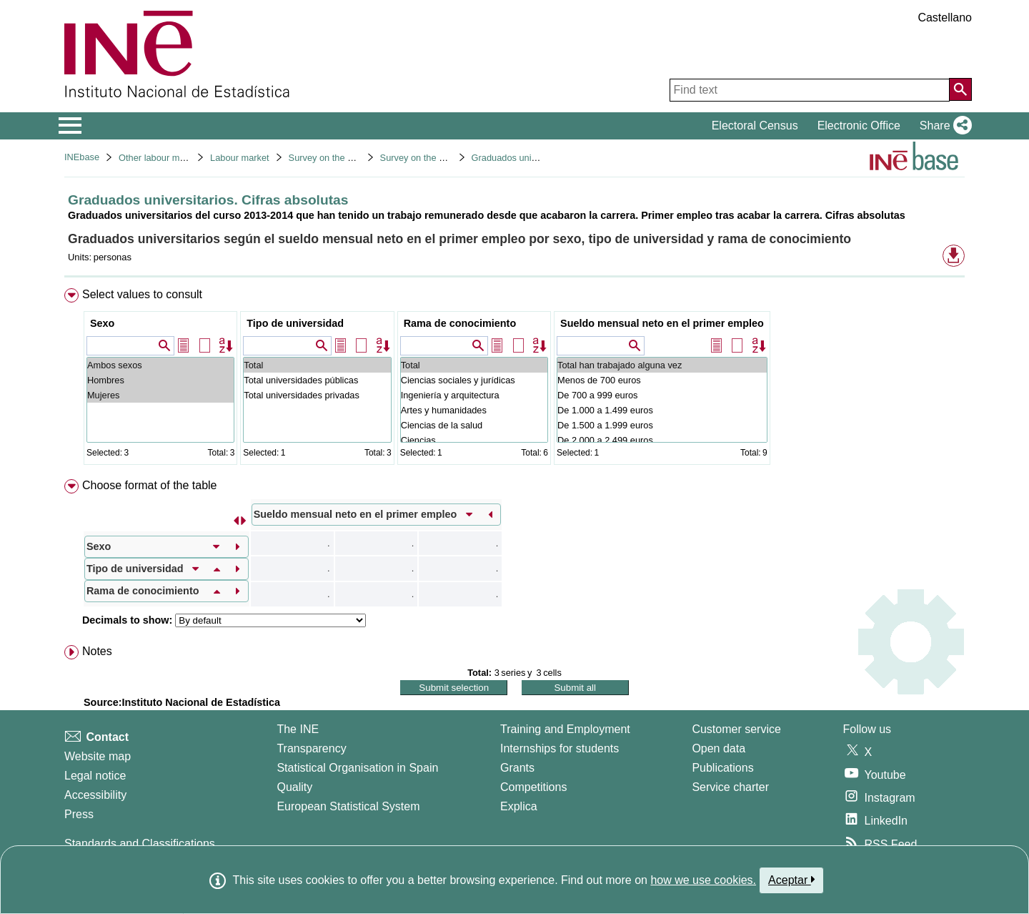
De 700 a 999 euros (662, 395)
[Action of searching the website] (960, 89)
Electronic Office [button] (858, 125)
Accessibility (95, 795)
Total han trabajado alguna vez (662, 365)
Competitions (533, 787)
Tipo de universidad (295, 323)
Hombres (160, 380)
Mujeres (160, 395)
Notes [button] (97, 651)
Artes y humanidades (474, 410)
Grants (517, 768)
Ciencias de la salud (474, 425)
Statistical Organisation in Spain (357, 768)
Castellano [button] (945, 17)
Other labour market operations (182, 157)
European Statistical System (348, 806)
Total (317, 365)
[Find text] (810, 90)
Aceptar (791, 879)
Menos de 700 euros (662, 380)
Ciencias (474, 440)
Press (79, 814)
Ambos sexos (160, 365)
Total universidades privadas (317, 395)
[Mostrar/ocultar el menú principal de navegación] (70, 126)
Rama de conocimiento (460, 323)
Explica (518, 806)
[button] (943, 126)
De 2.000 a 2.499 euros (662, 440)
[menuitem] (514, 379)
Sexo (102, 323)
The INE (298, 729)
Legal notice (95, 776)
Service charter (730, 787)
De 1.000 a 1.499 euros (662, 410)
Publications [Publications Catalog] (722, 768)
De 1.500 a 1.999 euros (662, 425)
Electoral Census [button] (755, 125)
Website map (97, 756)
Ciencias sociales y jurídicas (474, 380)
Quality (294, 787)
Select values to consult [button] (142, 294)
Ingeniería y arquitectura (474, 395)
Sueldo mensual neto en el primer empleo (662, 323)
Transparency (311, 748)
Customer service (736, 729)
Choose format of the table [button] (149, 485)
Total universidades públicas (317, 380)
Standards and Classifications (139, 843)
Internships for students (559, 748)
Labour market (239, 157)
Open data (718, 748)
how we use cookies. (703, 880)
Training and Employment (565, 729)
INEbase (81, 157)
